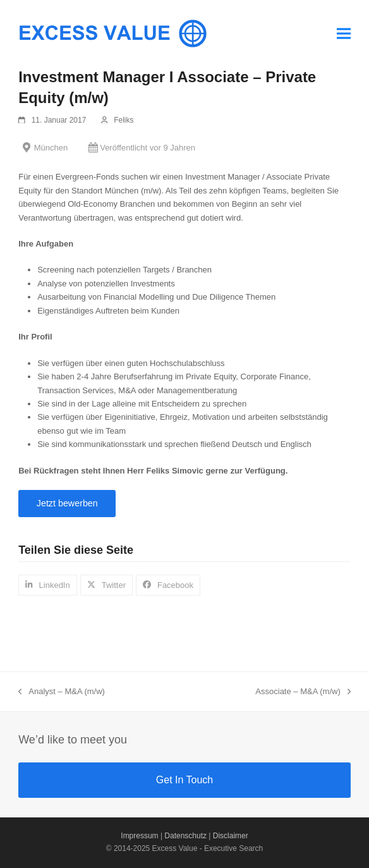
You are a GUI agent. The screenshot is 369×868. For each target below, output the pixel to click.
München (51, 147)
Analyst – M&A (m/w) (61, 692)
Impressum (139, 835)
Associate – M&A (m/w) (302, 692)
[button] (344, 33)
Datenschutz (185, 835)
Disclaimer (230, 835)
